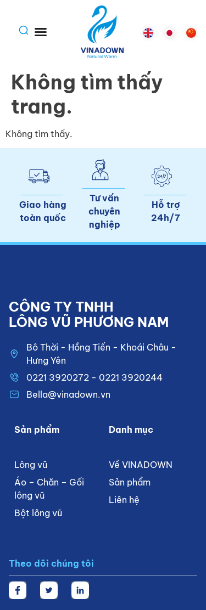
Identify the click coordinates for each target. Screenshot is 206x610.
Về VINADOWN (140, 464)
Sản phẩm (130, 482)
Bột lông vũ (38, 512)
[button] (41, 32)
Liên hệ (124, 499)
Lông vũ (30, 464)
